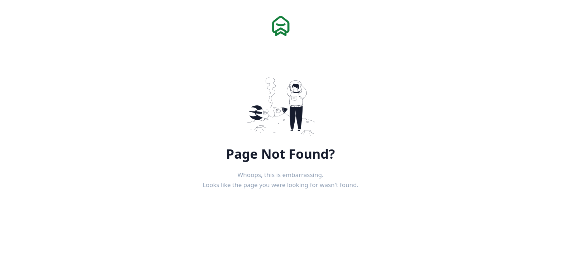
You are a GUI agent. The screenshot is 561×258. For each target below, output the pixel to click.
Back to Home (280, 203)
